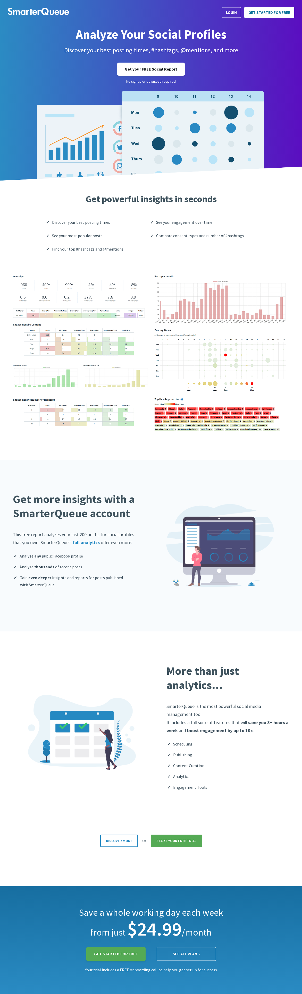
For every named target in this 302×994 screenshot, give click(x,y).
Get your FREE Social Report (151, 69)
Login (231, 12)
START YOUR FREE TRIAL (176, 840)
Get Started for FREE (269, 12)
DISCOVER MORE (119, 840)
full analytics (86, 542)
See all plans (186, 953)
